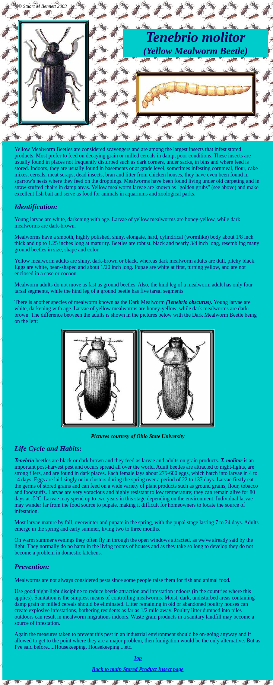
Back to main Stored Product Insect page (137, 669)
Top (138, 658)
